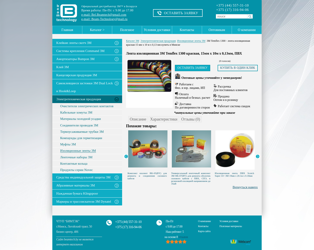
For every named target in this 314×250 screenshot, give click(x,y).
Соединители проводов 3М (79, 125)
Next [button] (258, 156)
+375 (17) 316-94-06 (232, 10)
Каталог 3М (132, 40)
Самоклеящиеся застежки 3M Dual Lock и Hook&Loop (84, 87)
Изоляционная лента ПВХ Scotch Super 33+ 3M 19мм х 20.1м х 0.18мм (234, 174)
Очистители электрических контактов (86, 106)
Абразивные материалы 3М (75, 185)
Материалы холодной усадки (80, 119)
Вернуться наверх (245, 187)
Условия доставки (157, 30)
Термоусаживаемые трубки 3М (82, 131)
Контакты (187, 30)
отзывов (183, 237)
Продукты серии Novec (76, 170)
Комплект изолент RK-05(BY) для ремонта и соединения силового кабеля (147, 176)
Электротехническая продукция (78, 99)
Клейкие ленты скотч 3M (74, 43)
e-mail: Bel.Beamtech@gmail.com (103, 14)
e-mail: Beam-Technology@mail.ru (104, 19)
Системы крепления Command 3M (80, 51)
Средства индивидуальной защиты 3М (83, 177)
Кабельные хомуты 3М (76, 112)
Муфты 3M (68, 144)
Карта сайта (204, 231)
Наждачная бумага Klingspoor (77, 193)
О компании (247, 30)
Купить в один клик (237, 67)
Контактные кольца (73, 163)
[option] (148, 154)
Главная (67, 30)
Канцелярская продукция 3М (76, 75)
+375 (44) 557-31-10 (232, 5)
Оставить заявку (192, 67)
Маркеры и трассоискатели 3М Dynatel (83, 201)
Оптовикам (216, 30)
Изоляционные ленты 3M (78, 150)
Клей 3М (62, 67)
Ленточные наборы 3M (76, 157)
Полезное (127, 30)
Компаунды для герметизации (81, 138)
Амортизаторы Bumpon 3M (75, 59)
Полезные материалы (230, 226)
